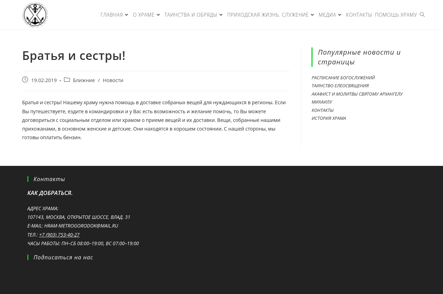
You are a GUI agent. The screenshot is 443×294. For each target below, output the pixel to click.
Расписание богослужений (343, 77)
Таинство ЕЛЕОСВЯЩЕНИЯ (340, 85)
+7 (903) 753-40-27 (59, 234)
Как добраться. (50, 193)
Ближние (84, 80)
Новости (113, 80)
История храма (328, 118)
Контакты (322, 110)
